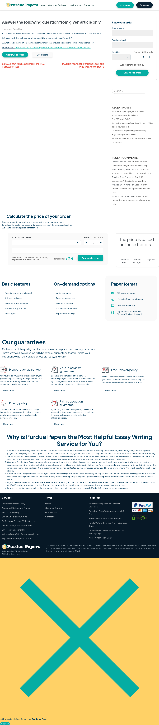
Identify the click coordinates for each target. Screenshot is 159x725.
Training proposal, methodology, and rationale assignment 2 (83, 65)
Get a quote (42, 54)
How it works (75, 5)
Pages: (87, 237)
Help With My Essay (10, 512)
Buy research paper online (13, 529)
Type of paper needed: (22, 237)
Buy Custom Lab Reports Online (16, 538)
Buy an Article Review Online (14, 516)
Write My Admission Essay (13, 503)
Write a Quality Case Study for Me (17, 525)
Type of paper (118, 28)
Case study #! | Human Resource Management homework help (131, 188)
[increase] (149, 57)
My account (125, 5)
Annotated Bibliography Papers (16, 508)
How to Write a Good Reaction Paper (105, 518)
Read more (8, 390)
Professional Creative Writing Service (18, 521)
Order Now (5, 723)
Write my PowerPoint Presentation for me (20, 534)
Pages (137, 52)
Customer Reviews (57, 5)
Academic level (119, 40)
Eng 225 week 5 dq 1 (121, 119)
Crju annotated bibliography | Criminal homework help (23, 65)
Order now (144, 5)
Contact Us (88, 5)
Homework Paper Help (12, 29)
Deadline (116, 52)
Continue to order (15, 54)
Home (42, 5)
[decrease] (137, 57)
